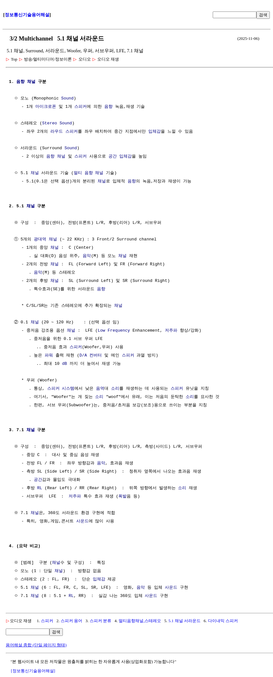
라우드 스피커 (64, 132)
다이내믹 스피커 (223, 620)
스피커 (80, 107)
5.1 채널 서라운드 (184, 620)
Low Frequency (114, 331)
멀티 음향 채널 (89, 173)
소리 (115, 389)
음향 (20, 82)
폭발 (122, 496)
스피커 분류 (100, 620)
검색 (263, 14)
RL (39, 488)
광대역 (40, 239)
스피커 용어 (71, 620)
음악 (87, 256)
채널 (31, 82)
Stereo (49, 123)
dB (64, 364)
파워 (49, 355)
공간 (112, 156)
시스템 (68, 389)
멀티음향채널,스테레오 (140, 620)
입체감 (154, 132)
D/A (83, 355)
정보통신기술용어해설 (27, 14)
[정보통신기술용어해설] (33, 670)
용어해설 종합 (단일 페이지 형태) (36, 645)
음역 (100, 389)
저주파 (171, 331)
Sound (67, 98)
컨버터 (95, 355)
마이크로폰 (45, 107)
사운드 (82, 521)
